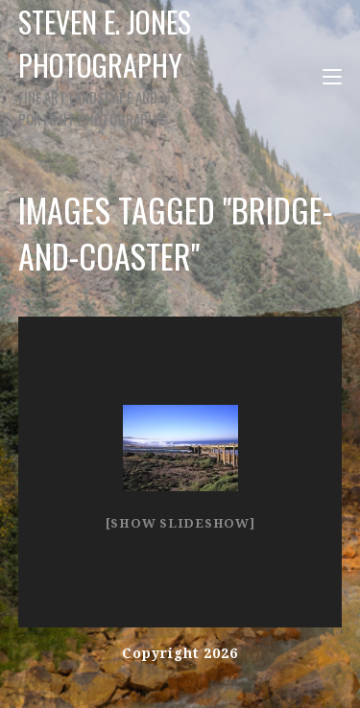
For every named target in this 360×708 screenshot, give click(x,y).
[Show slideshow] (180, 523)
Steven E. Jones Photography (112, 65)
